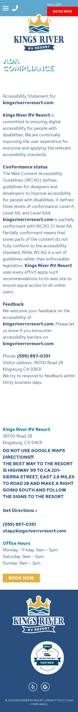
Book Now (62, 11)
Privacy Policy (56, 700)
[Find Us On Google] (45, 686)
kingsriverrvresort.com (28, 102)
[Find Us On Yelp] (33, 686)
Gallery (54, 5)
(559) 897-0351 (33, 356)
